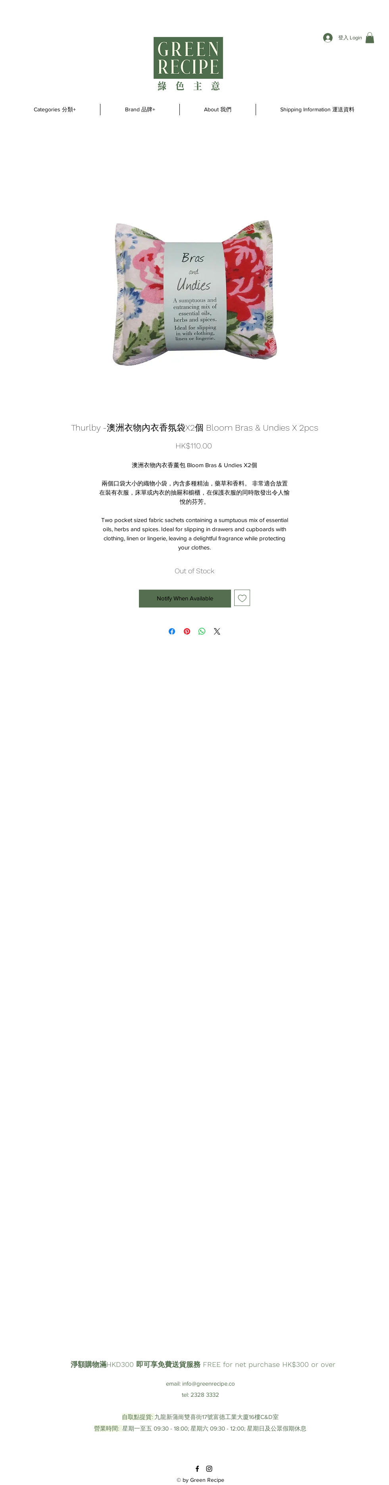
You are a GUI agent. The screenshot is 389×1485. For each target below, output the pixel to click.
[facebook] (197, 1469)
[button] (369, 37)
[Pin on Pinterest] (187, 631)
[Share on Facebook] (172, 631)
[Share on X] (217, 631)
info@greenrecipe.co (208, 1383)
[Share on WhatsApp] (202, 631)
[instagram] (209, 1469)
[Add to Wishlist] (242, 598)
